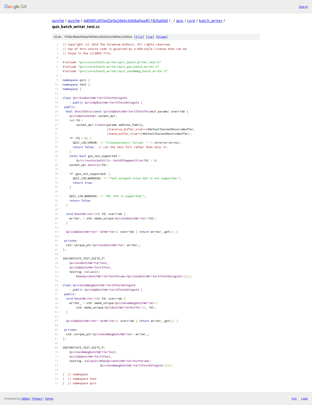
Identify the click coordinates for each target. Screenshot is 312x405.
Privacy (37, 399)
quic (180, 20)
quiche (58, 20)
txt (294, 398)
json (304, 398)
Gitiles (25, 399)
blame (162, 37)
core (191, 20)
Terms (49, 399)
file (139, 37)
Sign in (303, 7)
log (150, 37)
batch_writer (210, 20)
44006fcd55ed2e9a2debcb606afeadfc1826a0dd (125, 20)
